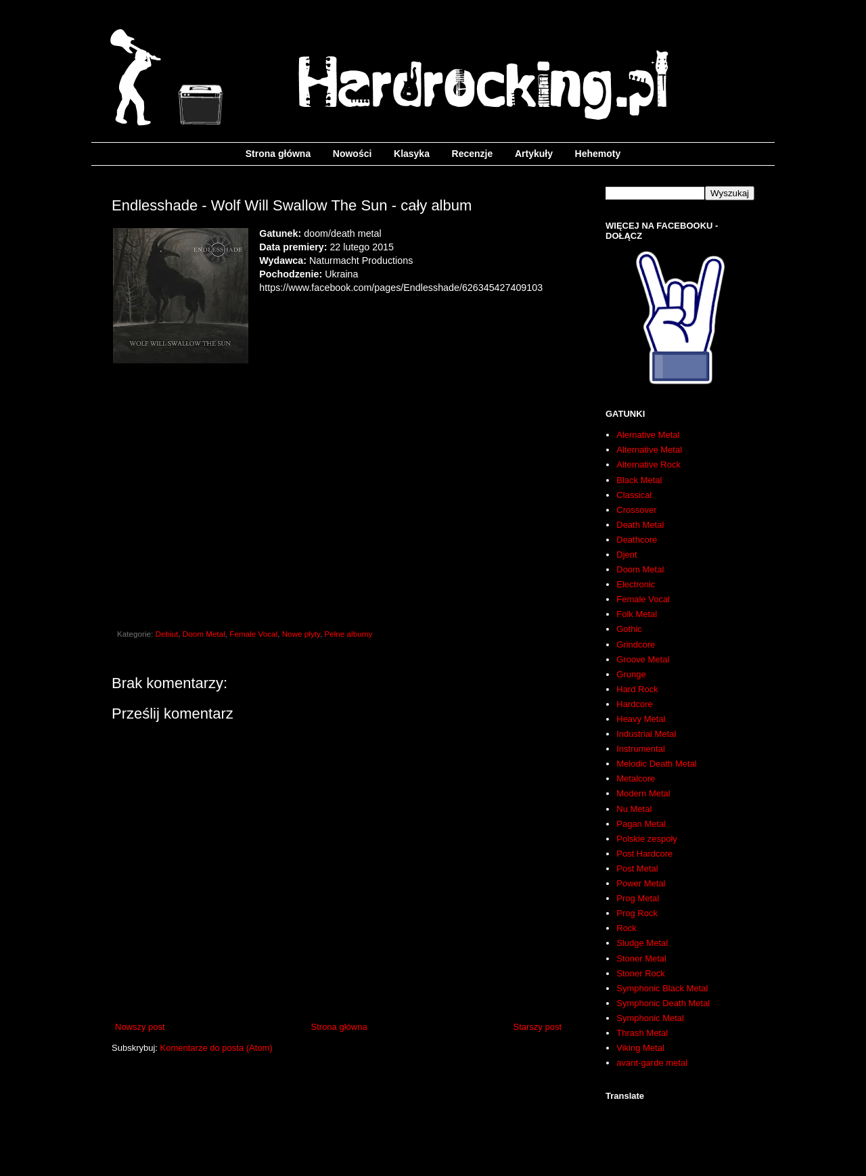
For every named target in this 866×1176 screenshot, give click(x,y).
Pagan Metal (641, 824)
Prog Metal (637, 898)
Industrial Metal (646, 734)
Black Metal (639, 480)
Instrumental (640, 749)
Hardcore (634, 704)
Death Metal (640, 525)
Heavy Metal (640, 719)
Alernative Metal (647, 435)
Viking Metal (640, 1048)
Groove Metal (642, 659)
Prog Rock (637, 913)
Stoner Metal (641, 958)
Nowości (352, 153)
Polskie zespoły (646, 839)
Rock (626, 928)
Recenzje (472, 153)
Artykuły (534, 153)
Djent (626, 554)
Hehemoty (598, 153)
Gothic (629, 629)
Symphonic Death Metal (663, 1003)
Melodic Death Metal (656, 764)
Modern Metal (643, 793)
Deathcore (636, 540)
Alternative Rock (648, 464)
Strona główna (278, 153)
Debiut (167, 633)
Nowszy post (140, 1027)
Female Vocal (253, 633)
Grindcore (635, 644)
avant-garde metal (651, 1063)
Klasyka (412, 153)
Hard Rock (637, 689)
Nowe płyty (301, 633)
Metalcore (635, 778)
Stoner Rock (640, 973)
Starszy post (537, 1027)
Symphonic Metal (650, 1018)
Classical (634, 495)
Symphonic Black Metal (662, 988)
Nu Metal (634, 809)
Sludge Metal (642, 943)
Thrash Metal (642, 1033)
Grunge (630, 674)
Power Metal (640, 883)
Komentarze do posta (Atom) (216, 1048)
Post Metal (637, 868)
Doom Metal (204, 633)
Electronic (635, 584)
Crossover (636, 510)
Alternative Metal (649, 450)
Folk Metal (636, 614)
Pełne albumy (348, 633)
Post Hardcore (644, 854)
